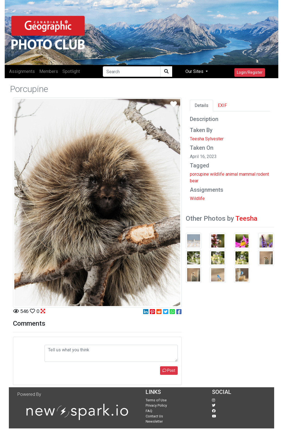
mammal (247, 174)
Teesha (246, 218)
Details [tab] (201, 105)
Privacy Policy (156, 405)
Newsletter (154, 421)
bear (194, 180)
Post (169, 370)
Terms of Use (156, 400)
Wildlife (197, 198)
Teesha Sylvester (207, 138)
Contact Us (154, 416)
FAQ (149, 411)
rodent (262, 174)
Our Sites (195, 71)
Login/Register (250, 72)
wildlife (217, 174)
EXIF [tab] (222, 105)
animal (232, 174)
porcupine (199, 174)
